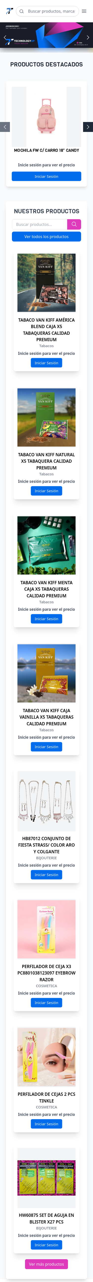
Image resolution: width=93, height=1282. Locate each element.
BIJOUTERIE (46, 857)
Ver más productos (46, 1264)
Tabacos (46, 345)
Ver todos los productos (47, 236)
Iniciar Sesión (46, 176)
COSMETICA (46, 985)
